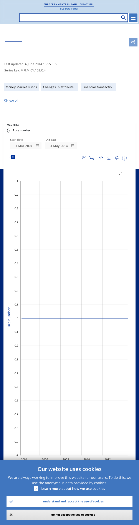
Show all (12, 100)
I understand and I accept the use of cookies (72, 501)
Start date (16, 140)
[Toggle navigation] (133, 17)
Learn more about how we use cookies (73, 488)
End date (51, 140)
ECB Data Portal (69, 8)
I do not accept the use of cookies (72, 514)
